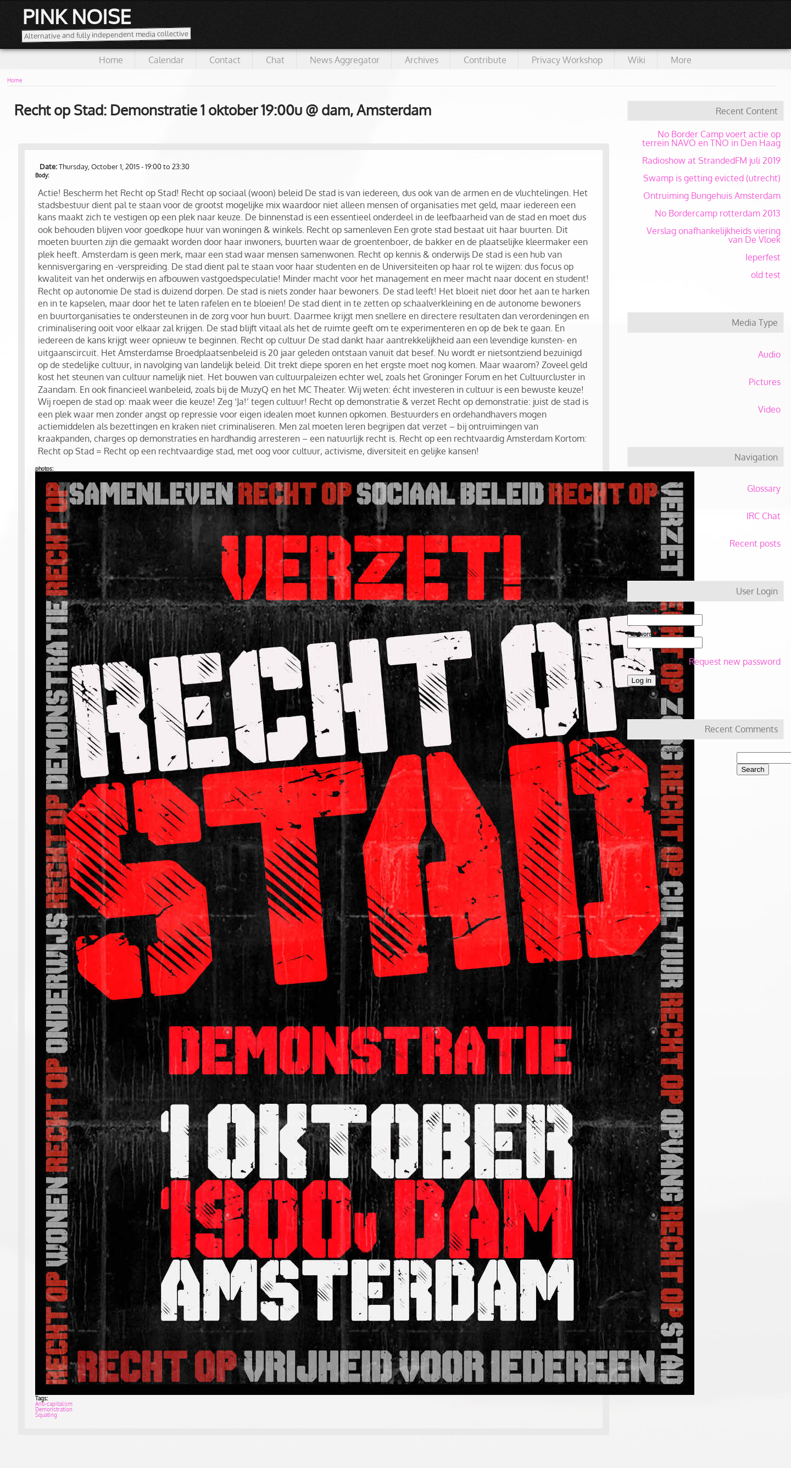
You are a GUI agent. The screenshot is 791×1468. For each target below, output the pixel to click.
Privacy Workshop (567, 59)
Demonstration (54, 1409)
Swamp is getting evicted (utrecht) (712, 178)
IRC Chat (764, 515)
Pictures (765, 381)
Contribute (485, 59)
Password (641, 634)
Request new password (735, 661)
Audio (769, 354)
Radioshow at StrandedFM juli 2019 (711, 160)
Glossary (764, 488)
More (681, 59)
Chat (275, 59)
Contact (225, 59)
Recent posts (755, 543)
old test (766, 274)
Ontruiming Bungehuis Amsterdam (712, 195)
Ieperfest (763, 257)
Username (642, 611)
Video (769, 409)
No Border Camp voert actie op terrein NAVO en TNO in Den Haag (711, 138)
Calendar (166, 59)
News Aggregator (345, 59)
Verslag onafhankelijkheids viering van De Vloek (714, 235)
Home (111, 59)
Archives (421, 59)
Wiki (636, 59)
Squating (46, 1414)
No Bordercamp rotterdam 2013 (718, 213)
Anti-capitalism (54, 1403)
